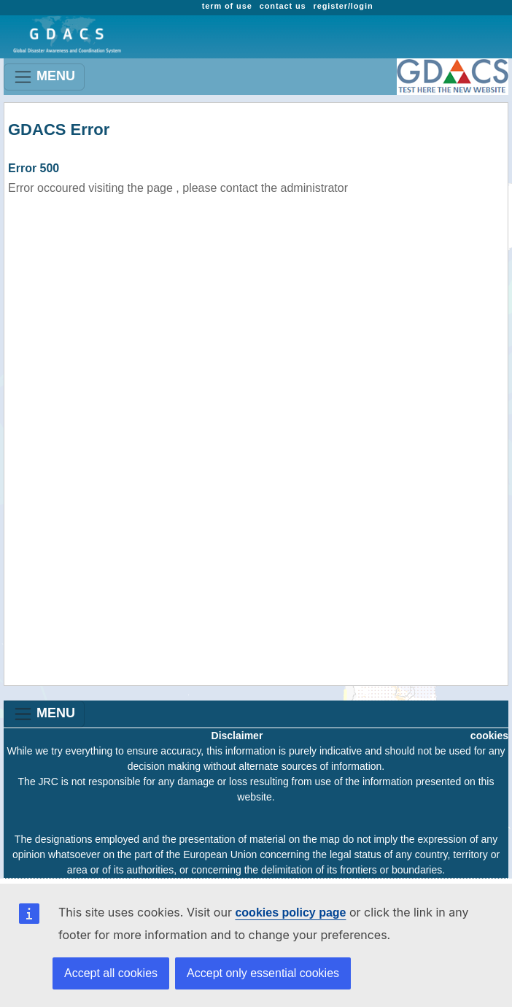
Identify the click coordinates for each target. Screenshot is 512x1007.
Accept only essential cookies (263, 973)
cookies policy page (290, 912)
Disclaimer (237, 735)
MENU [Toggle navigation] (44, 77)
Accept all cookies (111, 973)
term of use (227, 5)
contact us (283, 5)
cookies (489, 735)
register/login (343, 5)
